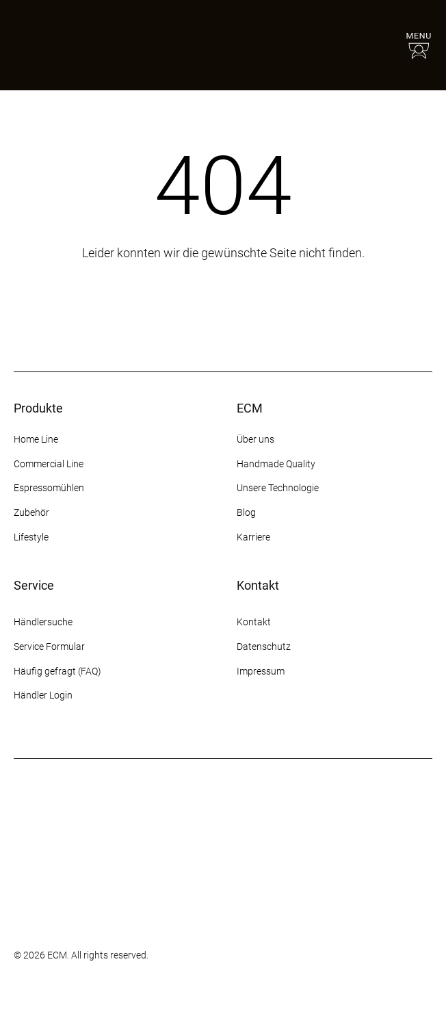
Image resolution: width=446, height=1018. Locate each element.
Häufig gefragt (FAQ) (57, 671)
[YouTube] (319, 722)
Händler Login (43, 695)
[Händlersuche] (379, 45)
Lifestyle (31, 537)
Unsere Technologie (278, 487)
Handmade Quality (276, 463)
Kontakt (255, 621)
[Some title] (48, 899)
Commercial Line (48, 463)
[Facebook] (269, 722)
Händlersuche (43, 621)
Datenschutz (264, 646)
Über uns (255, 439)
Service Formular (49, 646)
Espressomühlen (49, 487)
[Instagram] (245, 722)
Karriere (253, 537)
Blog (246, 512)
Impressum (261, 671)
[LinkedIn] (343, 722)
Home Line (36, 439)
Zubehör (31, 512)
